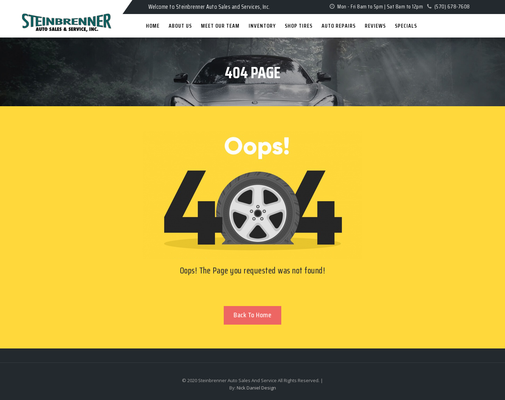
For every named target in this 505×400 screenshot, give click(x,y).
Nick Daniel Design (256, 388)
